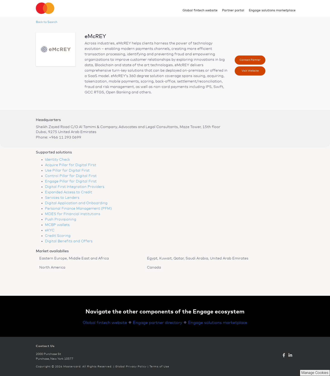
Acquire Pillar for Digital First (70, 165)
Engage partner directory (157, 323)
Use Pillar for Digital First (67, 170)
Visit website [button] (250, 71)
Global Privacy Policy (131, 366)
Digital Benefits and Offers (69, 241)
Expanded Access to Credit (68, 192)
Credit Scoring (58, 236)
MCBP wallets (57, 225)
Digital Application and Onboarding (76, 203)
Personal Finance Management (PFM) (78, 208)
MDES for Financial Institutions (72, 214)
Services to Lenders (62, 197)
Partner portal (233, 10)
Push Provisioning (60, 219)
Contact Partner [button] (250, 60)
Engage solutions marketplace (272, 10)
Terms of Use (159, 366)
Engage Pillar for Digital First (71, 181)
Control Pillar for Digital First (71, 176)
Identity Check (57, 159)
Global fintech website (200, 10)
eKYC (49, 230)
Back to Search (46, 22)
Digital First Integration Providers (74, 187)
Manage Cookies (314, 373)
